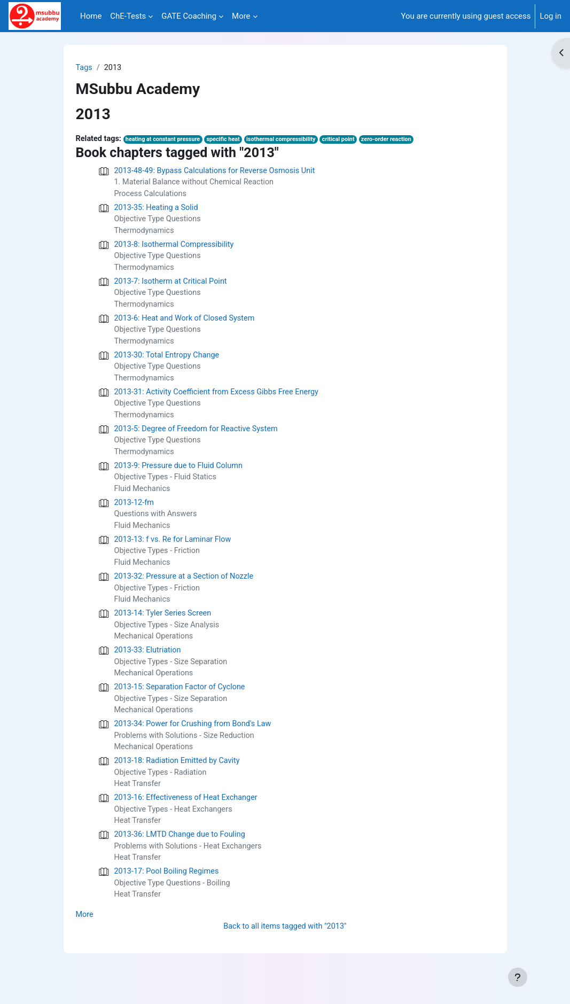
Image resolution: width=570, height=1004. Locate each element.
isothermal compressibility (288, 140)
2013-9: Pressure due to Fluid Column (180, 476)
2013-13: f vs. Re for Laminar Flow (174, 552)
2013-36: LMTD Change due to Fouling (181, 856)
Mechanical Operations (155, 652)
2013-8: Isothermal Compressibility (176, 248)
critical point (347, 140)
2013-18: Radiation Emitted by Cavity (179, 780)
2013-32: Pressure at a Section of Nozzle (186, 590)
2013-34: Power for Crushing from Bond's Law (195, 742)
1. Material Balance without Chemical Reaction (196, 184)
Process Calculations (151, 195)
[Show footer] (517, 977)
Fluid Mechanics (143, 500)
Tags (84, 68)
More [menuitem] (241, 16)
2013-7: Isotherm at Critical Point (172, 286)
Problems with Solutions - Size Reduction (186, 754)
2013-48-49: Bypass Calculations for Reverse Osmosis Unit (218, 171)
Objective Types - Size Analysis (168, 640)
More (85, 939)
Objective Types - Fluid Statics (167, 488)
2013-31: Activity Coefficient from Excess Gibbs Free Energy (219, 399)
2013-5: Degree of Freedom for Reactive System (198, 438)
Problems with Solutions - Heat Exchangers (190, 868)
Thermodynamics (145, 233)
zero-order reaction (397, 140)
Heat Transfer (138, 804)
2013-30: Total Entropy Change (168, 362)
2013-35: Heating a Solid (157, 209)
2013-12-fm (134, 514)
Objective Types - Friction (158, 564)
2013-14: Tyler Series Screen (164, 628)
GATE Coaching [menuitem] (188, 16)
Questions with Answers (157, 526)
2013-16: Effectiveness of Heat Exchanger (188, 818)
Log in (550, 16)
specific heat (228, 140)
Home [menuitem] (90, 16)
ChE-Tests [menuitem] (128, 16)
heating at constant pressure (165, 140)
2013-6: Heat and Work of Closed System (187, 324)
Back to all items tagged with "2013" (284, 951)
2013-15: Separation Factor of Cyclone (181, 704)
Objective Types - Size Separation (172, 678)
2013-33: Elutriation (148, 666)
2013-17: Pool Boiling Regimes (168, 894)
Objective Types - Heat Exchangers (175, 830)
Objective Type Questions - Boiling (174, 907)
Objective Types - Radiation (162, 792)
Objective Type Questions (159, 222)
